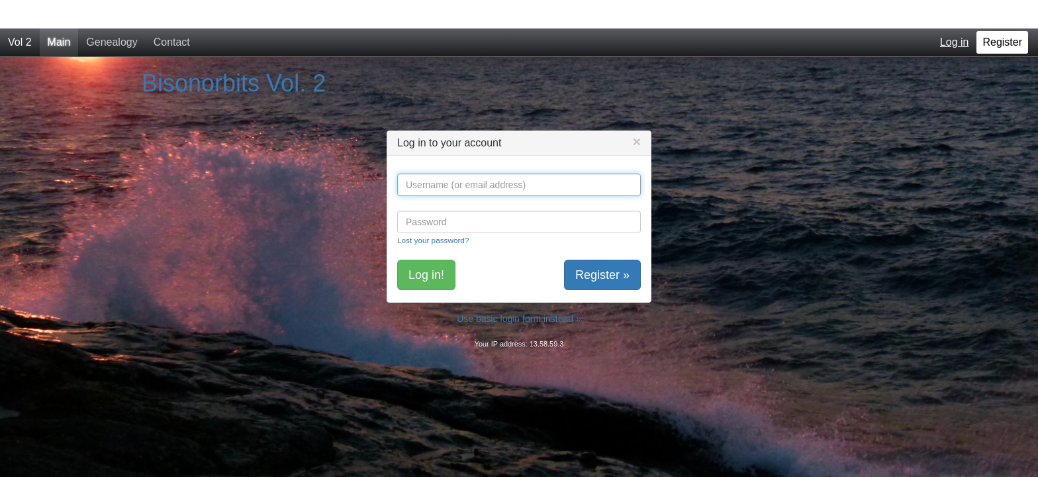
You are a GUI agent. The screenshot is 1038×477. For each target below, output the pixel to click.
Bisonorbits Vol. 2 (234, 54)
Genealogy (111, 13)
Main (59, 13)
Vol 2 (20, 13)
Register (1002, 13)
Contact (172, 13)
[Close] (637, 113)
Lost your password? (433, 211)
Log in (954, 13)
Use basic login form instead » (519, 290)
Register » (602, 246)
